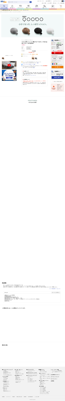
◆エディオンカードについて (31, 375)
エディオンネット (54, 378)
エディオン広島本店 (42, 389)
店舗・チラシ (45, 6)
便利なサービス (28, 6)
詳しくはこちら (28, 74)
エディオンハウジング (55, 376)
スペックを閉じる (56, 292)
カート (61, 6)
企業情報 (3, 396)
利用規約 (13, 396)
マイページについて (6, 383)
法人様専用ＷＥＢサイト (55, 374)
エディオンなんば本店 (43, 387)
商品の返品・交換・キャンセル (19, 379)
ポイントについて (60, 90)
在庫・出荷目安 (59, 86)
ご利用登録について (6, 382)
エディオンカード (20, 6)
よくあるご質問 (5, 378)
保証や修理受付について (18, 375)
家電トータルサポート (42, 373)
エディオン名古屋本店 (43, 390)
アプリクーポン (30, 371)
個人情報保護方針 (5, 371)
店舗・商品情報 (41, 386)
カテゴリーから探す (4, 6)
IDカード (29, 377)
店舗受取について (17, 382)
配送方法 (58, 84)
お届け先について (17, 370)
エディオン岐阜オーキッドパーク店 (45, 391)
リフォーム (37, 6)
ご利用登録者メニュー (6, 381)
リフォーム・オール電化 (43, 371)
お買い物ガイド (12, 6)
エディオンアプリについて (31, 370)
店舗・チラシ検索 (42, 370)
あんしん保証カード (30, 378)
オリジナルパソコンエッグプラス (44, 393)
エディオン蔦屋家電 (42, 388)
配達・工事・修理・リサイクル (43, 380)
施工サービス (42, 384)
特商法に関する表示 (19, 396)
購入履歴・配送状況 (6, 386)
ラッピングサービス (18, 381)
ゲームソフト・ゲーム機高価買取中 (57, 370)
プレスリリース (8, 396)
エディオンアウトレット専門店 (44, 392)
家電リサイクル (42, 382)
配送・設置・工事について (19, 369)
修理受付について (17, 378)
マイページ (53, 6)
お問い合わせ (5, 379)
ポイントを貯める (30, 379)
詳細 (37, 62)
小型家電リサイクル (42, 383)
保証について (17, 376)
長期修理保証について (6, 384)
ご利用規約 (4, 370)
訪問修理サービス (42, 381)
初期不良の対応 (17, 377)
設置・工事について (18, 372)
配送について (17, 371)
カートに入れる (57, 53)
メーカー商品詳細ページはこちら (54, 288)
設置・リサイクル (60, 85)
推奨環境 (25, 396)
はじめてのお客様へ (5, 376)
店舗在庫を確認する (57, 77)
